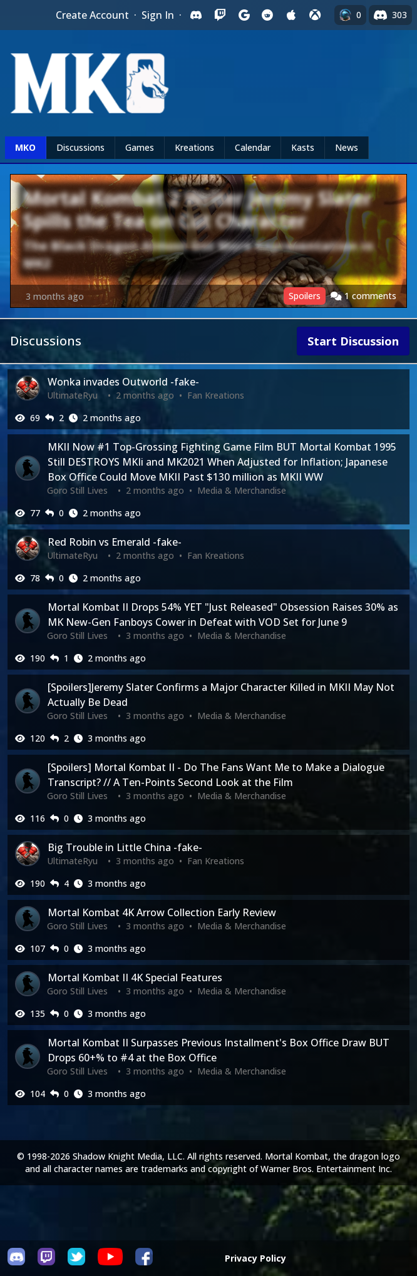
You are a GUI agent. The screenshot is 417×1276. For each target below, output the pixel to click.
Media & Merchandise (241, 490)
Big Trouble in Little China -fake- (125, 847)
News (346, 147)
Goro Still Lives (77, 490)
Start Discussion (353, 341)
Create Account (92, 15)
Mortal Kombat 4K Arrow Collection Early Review (162, 912)
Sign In (158, 15)
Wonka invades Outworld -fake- (123, 382)
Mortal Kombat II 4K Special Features (135, 977)
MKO (25, 147)
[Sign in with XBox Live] (315, 15)
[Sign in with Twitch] (219, 15)
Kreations (194, 147)
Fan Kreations (215, 395)
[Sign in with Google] (243, 15)
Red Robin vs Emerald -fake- (115, 542)
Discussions (80, 147)
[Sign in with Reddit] (267, 15)
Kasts (302, 147)
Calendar (252, 147)
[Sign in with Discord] (196, 15)
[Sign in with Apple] (291, 15)
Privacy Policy (255, 1258)
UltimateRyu (72, 395)
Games (139, 147)
